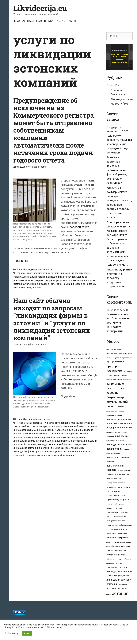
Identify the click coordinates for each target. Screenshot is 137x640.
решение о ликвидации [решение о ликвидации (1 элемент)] (122, 542)
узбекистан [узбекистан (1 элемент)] (110, 559)
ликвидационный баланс (50, 430)
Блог (50, 21)
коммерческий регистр (46, 273)
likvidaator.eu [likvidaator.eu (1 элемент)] (127, 354)
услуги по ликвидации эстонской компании (49, 283)
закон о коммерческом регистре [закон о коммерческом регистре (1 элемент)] (118, 380)
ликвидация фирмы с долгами (65, 440)
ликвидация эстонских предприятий (43, 276)
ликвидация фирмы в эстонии (30, 440)
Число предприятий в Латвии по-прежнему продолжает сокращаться (119, 278)
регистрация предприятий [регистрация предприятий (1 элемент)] (116, 534)
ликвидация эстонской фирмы (54, 444)
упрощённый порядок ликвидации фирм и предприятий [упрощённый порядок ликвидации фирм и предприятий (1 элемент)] (119, 563)
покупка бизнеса (60, 447)
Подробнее (20, 260)
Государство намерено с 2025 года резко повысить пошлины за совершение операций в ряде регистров (119, 139)
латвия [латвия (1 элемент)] (121, 407)
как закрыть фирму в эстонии (43, 426)
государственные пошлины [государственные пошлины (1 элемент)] (117, 375)
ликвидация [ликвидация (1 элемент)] (111, 411)
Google (92, 375)
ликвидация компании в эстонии (41, 433)
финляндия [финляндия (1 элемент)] (122, 584)
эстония (36, 287)
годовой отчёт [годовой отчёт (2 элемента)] (114, 371)
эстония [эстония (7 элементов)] (120, 593)
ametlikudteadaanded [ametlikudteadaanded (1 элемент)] (114, 354)
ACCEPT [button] (27, 633)
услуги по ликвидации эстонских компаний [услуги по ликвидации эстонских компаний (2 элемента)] (119, 571)
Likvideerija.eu (40, 8)
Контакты (69, 21)
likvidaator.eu (35, 422)
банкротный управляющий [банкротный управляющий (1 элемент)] (122, 358)
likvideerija (48, 422)
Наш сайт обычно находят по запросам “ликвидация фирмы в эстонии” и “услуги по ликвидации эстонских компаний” (51, 319)
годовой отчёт (79, 227)
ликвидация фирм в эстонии (69, 437)
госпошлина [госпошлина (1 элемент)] (127, 371)
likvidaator (22, 422)
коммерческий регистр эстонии (79, 426)
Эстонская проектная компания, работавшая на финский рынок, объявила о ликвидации (116, 170)
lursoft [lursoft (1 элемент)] (108, 358)
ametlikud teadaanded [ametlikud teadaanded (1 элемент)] (114, 349)
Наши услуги (36, 21)
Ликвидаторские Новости (37, 269)
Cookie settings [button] (12, 633)
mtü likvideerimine (80, 422)
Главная (20, 21)
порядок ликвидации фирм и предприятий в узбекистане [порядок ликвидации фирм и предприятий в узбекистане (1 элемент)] (117, 508)
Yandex (67, 379)
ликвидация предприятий (37, 437)
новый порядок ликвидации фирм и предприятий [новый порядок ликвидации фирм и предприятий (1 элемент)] (118, 478)
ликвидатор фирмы (24, 430)
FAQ (58, 21)
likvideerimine (62, 422)
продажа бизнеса (44, 451)
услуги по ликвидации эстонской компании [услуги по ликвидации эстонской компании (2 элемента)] (119, 579)
